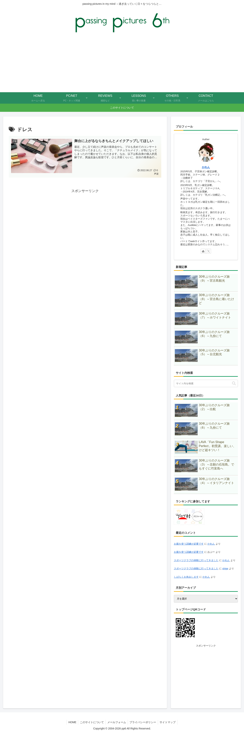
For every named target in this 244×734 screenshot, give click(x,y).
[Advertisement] (122, 63)
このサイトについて (91, 722)
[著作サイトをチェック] (203, 251)
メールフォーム (116, 722)
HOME (71, 722)
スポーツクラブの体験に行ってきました (196, 560)
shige (225, 568)
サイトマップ (169, 722)
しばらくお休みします (186, 576)
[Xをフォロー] (208, 251)
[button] (233, 383)
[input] (206, 383)
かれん (206, 167)
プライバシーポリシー (143, 722)
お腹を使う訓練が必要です (189, 543)
